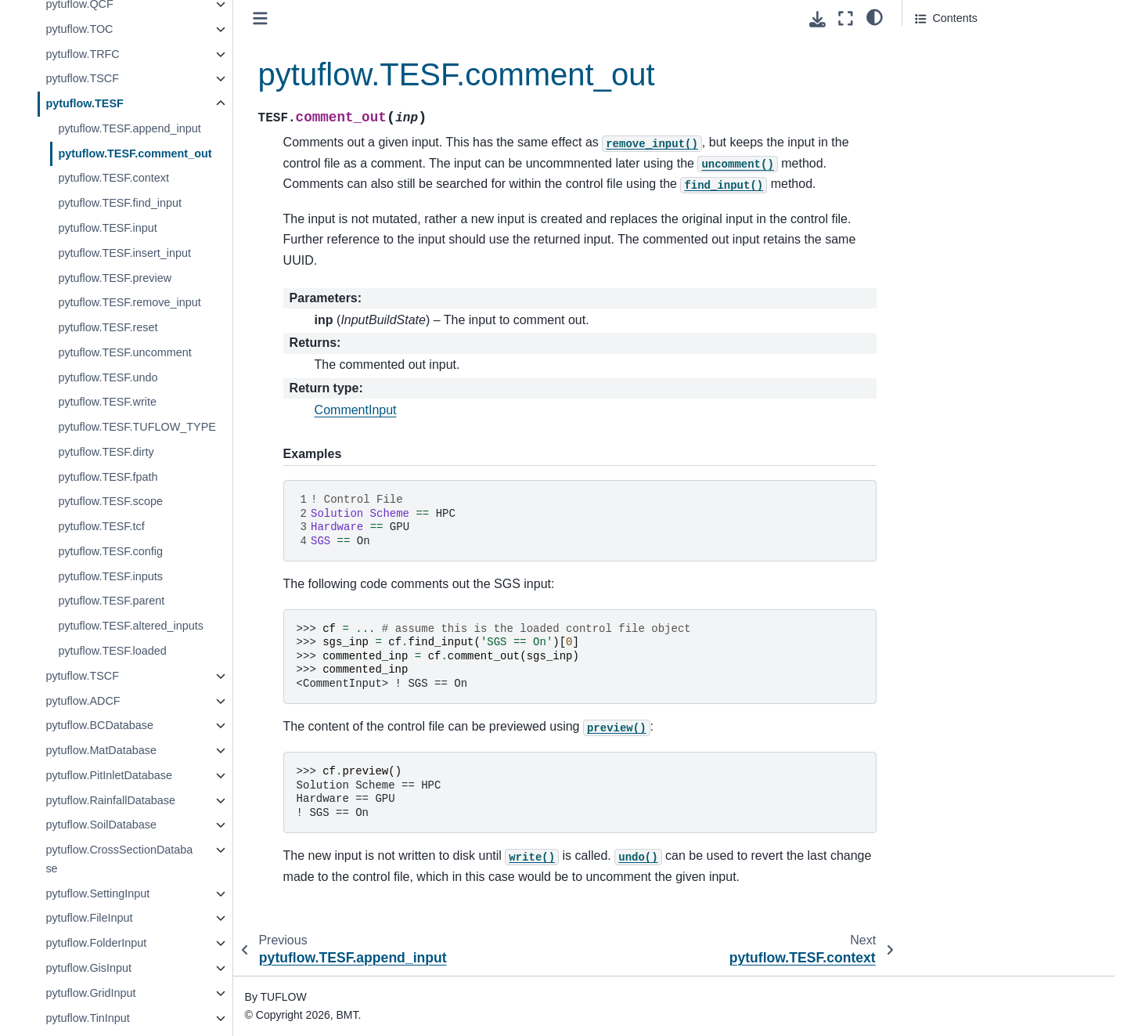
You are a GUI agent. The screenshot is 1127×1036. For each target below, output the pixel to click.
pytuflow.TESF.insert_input (124, 253)
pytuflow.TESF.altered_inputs (130, 625)
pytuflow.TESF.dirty (105, 452)
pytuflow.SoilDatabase (101, 824)
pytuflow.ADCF (82, 701)
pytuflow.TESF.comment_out (134, 153)
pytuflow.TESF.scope (110, 501)
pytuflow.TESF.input (107, 228)
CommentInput (356, 410)
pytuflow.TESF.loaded (112, 650)
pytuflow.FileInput (88, 917)
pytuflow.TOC (79, 29)
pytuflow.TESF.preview (114, 278)
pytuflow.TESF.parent (111, 600)
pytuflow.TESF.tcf (101, 526)
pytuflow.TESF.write (107, 401)
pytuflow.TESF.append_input (129, 128)
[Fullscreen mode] (845, 18)
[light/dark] (874, 16)
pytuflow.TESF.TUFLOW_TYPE (137, 427)
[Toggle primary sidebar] (260, 18)
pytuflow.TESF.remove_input (129, 302)
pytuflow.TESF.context (113, 177)
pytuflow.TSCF (82, 78)
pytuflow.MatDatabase (101, 750)
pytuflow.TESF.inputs (110, 576)
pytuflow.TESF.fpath (107, 477)
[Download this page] (817, 19)
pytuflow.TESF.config (110, 551)
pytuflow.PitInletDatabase (108, 775)
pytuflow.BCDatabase (99, 725)
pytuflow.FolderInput (95, 943)
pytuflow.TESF (84, 103)
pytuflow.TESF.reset (107, 327)
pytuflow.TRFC (82, 54)
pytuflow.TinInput (87, 1018)
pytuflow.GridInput (90, 993)
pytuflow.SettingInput (97, 893)
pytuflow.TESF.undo (107, 377)
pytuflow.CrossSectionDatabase (119, 859)
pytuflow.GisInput (88, 968)
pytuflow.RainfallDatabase (110, 800)
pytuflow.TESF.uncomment (124, 352)
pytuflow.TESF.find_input (120, 203)
